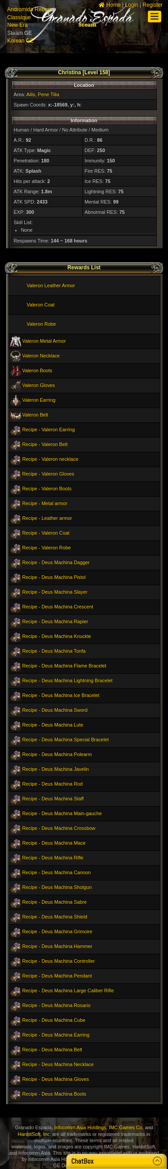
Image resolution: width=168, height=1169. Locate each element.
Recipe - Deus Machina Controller (58, 961)
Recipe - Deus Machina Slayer (55, 592)
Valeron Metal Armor (44, 341)
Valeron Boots (37, 370)
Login (131, 5)
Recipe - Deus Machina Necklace (58, 1064)
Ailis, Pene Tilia (42, 94)
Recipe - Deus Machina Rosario (56, 1005)
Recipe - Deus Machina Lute (52, 724)
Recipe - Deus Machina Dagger (56, 562)
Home (110, 5)
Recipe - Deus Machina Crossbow (58, 828)
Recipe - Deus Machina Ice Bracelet (60, 695)
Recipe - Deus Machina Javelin (55, 769)
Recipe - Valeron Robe (46, 547)
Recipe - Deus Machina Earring (56, 1034)
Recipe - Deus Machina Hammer (57, 946)
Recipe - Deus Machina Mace (54, 843)
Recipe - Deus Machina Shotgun (57, 887)
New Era (17, 25)
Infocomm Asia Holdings (80, 1127)
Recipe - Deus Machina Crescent (57, 606)
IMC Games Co (125, 1127)
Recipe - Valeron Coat (45, 533)
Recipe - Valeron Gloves (48, 473)
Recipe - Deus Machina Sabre (54, 902)
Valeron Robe (41, 324)
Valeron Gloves (38, 385)
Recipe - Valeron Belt (45, 444)
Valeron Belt (35, 414)
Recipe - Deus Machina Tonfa (54, 651)
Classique (19, 17)
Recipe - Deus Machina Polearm (57, 754)
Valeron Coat (41, 304)
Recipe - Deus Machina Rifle (53, 857)
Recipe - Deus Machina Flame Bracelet (64, 665)
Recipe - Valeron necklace (50, 459)
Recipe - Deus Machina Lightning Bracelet (67, 680)
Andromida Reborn (29, 9)
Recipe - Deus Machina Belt (52, 1049)
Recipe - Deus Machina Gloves (55, 1079)
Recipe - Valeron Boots (47, 488)
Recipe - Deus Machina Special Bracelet (65, 739)
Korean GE (20, 41)
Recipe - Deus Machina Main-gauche (62, 813)
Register (152, 5)
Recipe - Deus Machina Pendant (57, 975)
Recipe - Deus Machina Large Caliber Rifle (68, 990)
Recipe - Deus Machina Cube (54, 1020)
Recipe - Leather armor (47, 518)
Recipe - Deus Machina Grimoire (57, 931)
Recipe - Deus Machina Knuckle (56, 636)
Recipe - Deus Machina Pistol (54, 577)
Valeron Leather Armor (51, 285)
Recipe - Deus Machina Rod (52, 783)
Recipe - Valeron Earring (48, 429)
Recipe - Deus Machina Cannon (56, 872)
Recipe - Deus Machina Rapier (55, 621)
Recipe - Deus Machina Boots (54, 1094)
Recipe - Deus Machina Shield (54, 916)
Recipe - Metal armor (45, 503)
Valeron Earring (39, 400)
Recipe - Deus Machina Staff (53, 798)
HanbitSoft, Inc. (34, 1134)
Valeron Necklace (41, 355)
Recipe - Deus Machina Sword (55, 710)
